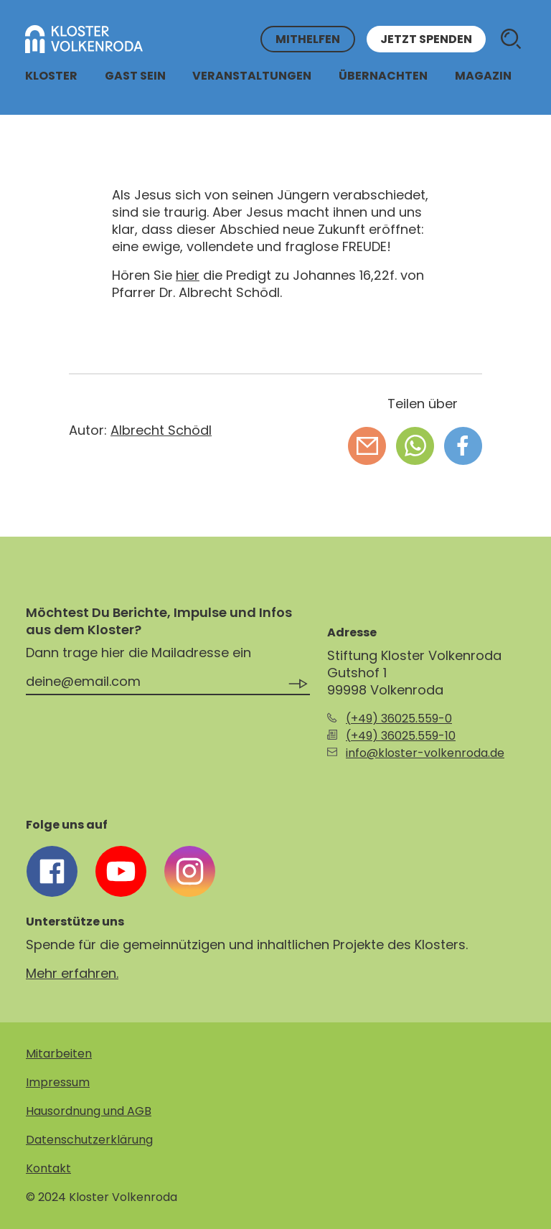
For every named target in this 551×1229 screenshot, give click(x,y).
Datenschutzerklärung (89, 1139)
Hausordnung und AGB (88, 1111)
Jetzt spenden (426, 39)
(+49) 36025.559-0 (399, 718)
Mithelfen (308, 39)
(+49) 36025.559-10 (401, 735)
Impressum (58, 1082)
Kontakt (48, 1168)
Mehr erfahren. (72, 973)
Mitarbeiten (59, 1053)
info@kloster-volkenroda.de (425, 753)
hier (187, 275)
